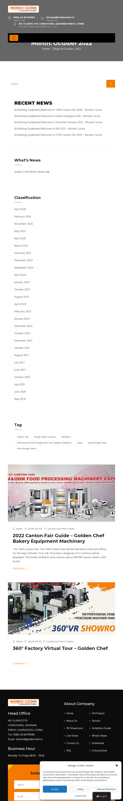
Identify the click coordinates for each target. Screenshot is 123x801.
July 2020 (19, 384)
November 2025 (23, 223)
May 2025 (19, 231)
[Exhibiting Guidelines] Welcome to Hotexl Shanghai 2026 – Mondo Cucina (57, 116)
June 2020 (20, 391)
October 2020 (22, 377)
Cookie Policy (81, 795)
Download (98, 743)
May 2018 (19, 399)
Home (45, 48)
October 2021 (22, 348)
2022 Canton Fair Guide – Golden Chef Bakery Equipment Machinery (58, 538)
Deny (80, 789)
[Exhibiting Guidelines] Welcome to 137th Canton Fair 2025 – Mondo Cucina (58, 135)
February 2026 (22, 216)
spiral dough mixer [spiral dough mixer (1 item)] (97, 442)
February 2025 (22, 253)
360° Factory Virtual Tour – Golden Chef (60, 648)
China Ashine (99, 750)
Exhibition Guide (101, 728)
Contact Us (72, 743)
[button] (116, 765)
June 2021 (20, 369)
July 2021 (19, 362)
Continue (20, 568)
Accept (55, 789)
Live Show (72, 735)
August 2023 (21, 296)
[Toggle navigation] (13, 38)
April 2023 (20, 304)
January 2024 (22, 282)
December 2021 (23, 340)
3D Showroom (74, 728)
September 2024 (23, 267)
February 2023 (22, 311)
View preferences (106, 789)
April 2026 (20, 209)
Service (96, 720)
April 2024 (20, 275)
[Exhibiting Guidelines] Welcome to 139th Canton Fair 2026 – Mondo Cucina (58, 110)
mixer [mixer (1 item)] (80, 442)
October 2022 (22, 333)
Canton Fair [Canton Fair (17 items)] (23, 436)
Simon (19, 528)
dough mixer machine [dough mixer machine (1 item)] (45, 436)
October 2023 (22, 289)
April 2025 (20, 238)
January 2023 (22, 318)
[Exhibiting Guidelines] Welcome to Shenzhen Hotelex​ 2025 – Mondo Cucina (58, 122)
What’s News (99, 735)
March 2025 (21, 245)
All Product (98, 713)
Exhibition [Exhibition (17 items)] (66, 436)
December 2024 (23, 260)
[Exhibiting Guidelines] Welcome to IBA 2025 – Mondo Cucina (49, 128)
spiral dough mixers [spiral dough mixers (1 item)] (26, 448)
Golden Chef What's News (29, 171)
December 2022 (23, 326)
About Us (71, 720)
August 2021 (21, 355)
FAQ (68, 750)
